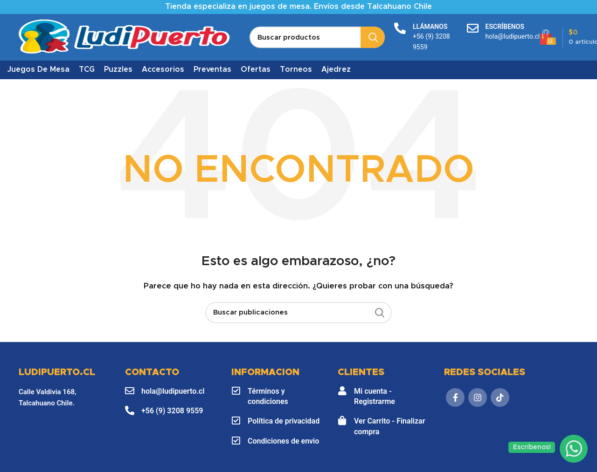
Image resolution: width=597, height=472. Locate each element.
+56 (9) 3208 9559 (172, 410)
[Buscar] (317, 37)
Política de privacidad (283, 421)
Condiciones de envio (283, 441)
